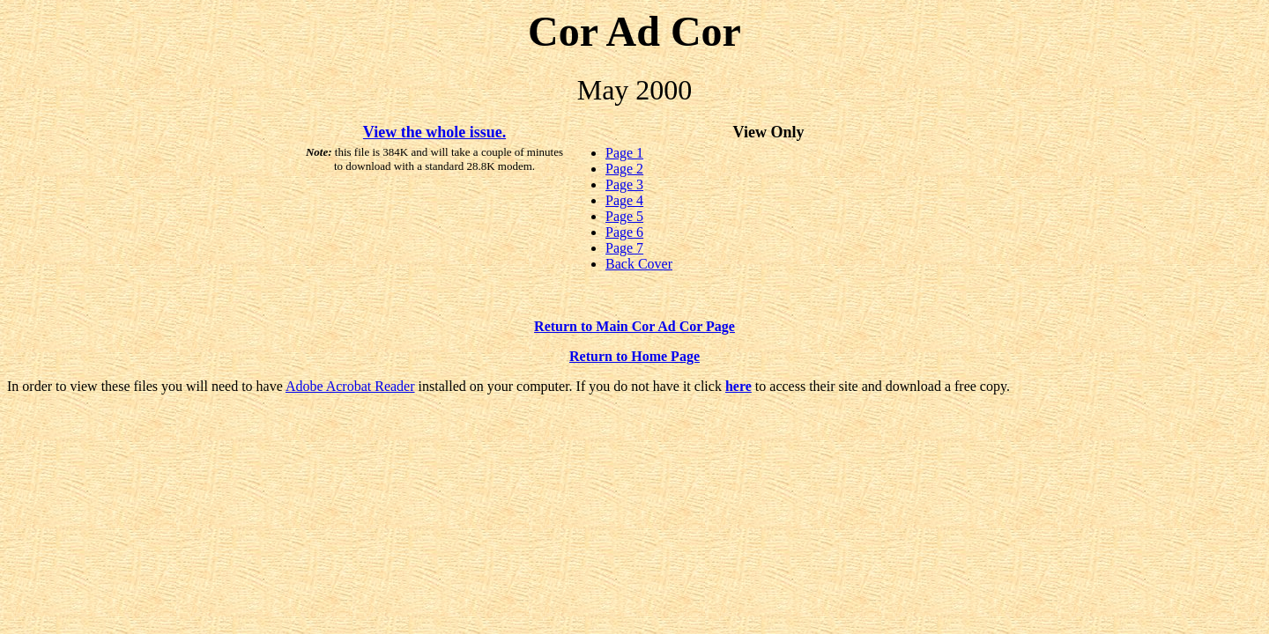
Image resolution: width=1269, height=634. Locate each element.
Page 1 (624, 152)
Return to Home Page (634, 356)
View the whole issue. (434, 132)
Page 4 (624, 200)
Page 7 (624, 247)
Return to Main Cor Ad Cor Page (634, 326)
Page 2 (624, 168)
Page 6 (624, 232)
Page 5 (624, 216)
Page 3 (624, 184)
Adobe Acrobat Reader (350, 386)
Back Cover (638, 263)
